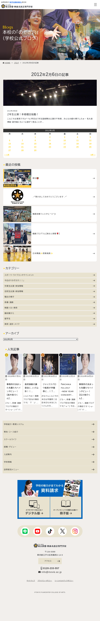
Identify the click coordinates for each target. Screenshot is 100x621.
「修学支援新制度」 (15, 2)
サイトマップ (31, 580)
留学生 (50, 319)
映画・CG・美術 (50, 308)
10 (65, 140)
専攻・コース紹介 (49, 432)
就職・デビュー (49, 447)
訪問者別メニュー (49, 469)
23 (50, 147)
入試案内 (49, 454)
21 (22, 147)
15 (35, 144)
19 (90, 144)
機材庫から (50, 313)
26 (90, 147)
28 (22, 150)
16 (50, 144)
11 (77, 140)
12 (90, 140)
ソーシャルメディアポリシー (64, 580)
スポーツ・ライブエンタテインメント (50, 275)
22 (35, 147)
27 (9, 150)
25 (77, 147)
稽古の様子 (50, 297)
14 (22, 144)
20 (9, 147)
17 (65, 144)
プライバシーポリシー (45, 580)
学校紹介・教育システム (49, 424)
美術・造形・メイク (50, 324)
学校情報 (49, 462)
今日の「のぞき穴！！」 (50, 280)
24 (65, 147)
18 (77, 144)
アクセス (52, 561)
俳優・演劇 (50, 302)
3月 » (93, 155)
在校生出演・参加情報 (50, 291)
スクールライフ (49, 439)
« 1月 (7, 155)
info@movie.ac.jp (50, 572)
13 (9, 144)
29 (35, 150)
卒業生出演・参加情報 (50, 286)
